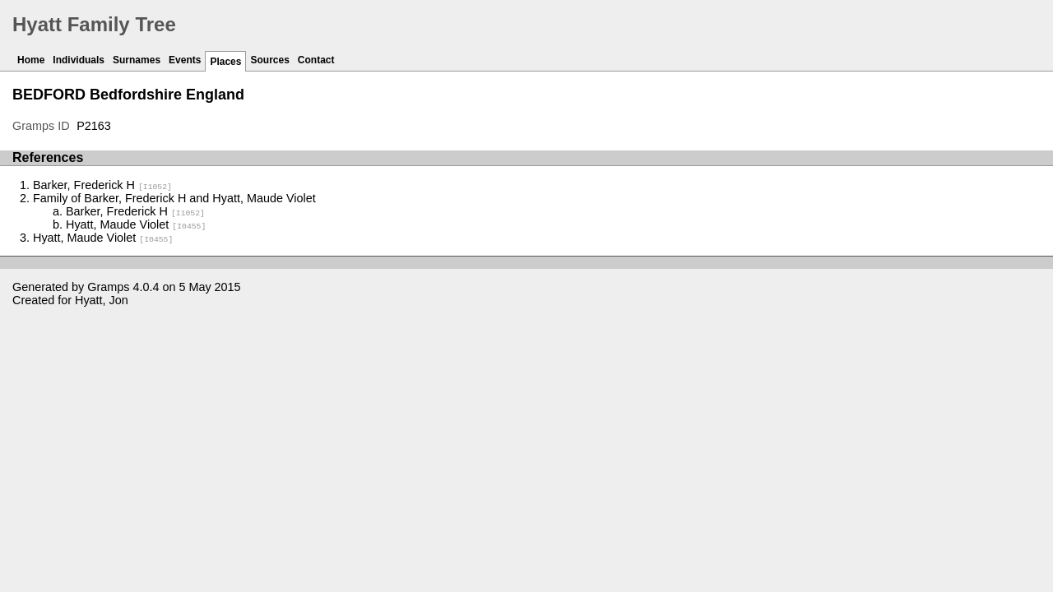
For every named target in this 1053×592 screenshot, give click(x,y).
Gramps (108, 287)
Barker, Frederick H (102, 185)
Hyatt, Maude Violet (136, 224)
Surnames (136, 60)
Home (30, 60)
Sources (269, 60)
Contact (316, 60)
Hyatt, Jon (101, 300)
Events (185, 60)
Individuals (78, 60)
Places (225, 61)
